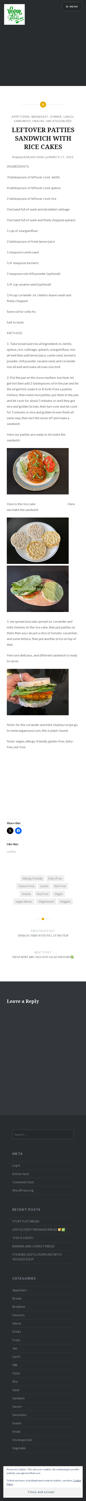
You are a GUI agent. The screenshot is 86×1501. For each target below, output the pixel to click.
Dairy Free (55, 878)
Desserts (18, 1315)
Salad (15, 1390)
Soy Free (42, 894)
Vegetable (19, 1448)
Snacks (38, 121)
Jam (14, 1348)
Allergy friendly (32, 878)
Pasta (16, 1373)
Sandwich (22, 121)
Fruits (16, 1340)
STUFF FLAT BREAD (25, 1221)
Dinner (56, 116)
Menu (74, 6)
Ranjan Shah (34, 157)
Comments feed (23, 1182)
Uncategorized (59, 121)
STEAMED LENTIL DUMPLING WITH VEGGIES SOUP (37, 1257)
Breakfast (40, 116)
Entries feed (20, 1174)
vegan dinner (23, 901)
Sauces (17, 1406)
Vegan (58, 894)
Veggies (65, 901)
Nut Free (60, 886)
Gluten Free (26, 886)
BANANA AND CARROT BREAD (33, 1246)
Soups (16, 1431)
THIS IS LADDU (22, 1238)
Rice (15, 1381)
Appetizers (21, 116)
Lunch (69, 116)
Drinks (16, 1331)
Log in (16, 1165)
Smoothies (19, 1415)
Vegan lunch (46, 901)
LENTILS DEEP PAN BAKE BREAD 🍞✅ (38, 1229)
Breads (17, 1298)
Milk (15, 1365)
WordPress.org (22, 1190)
